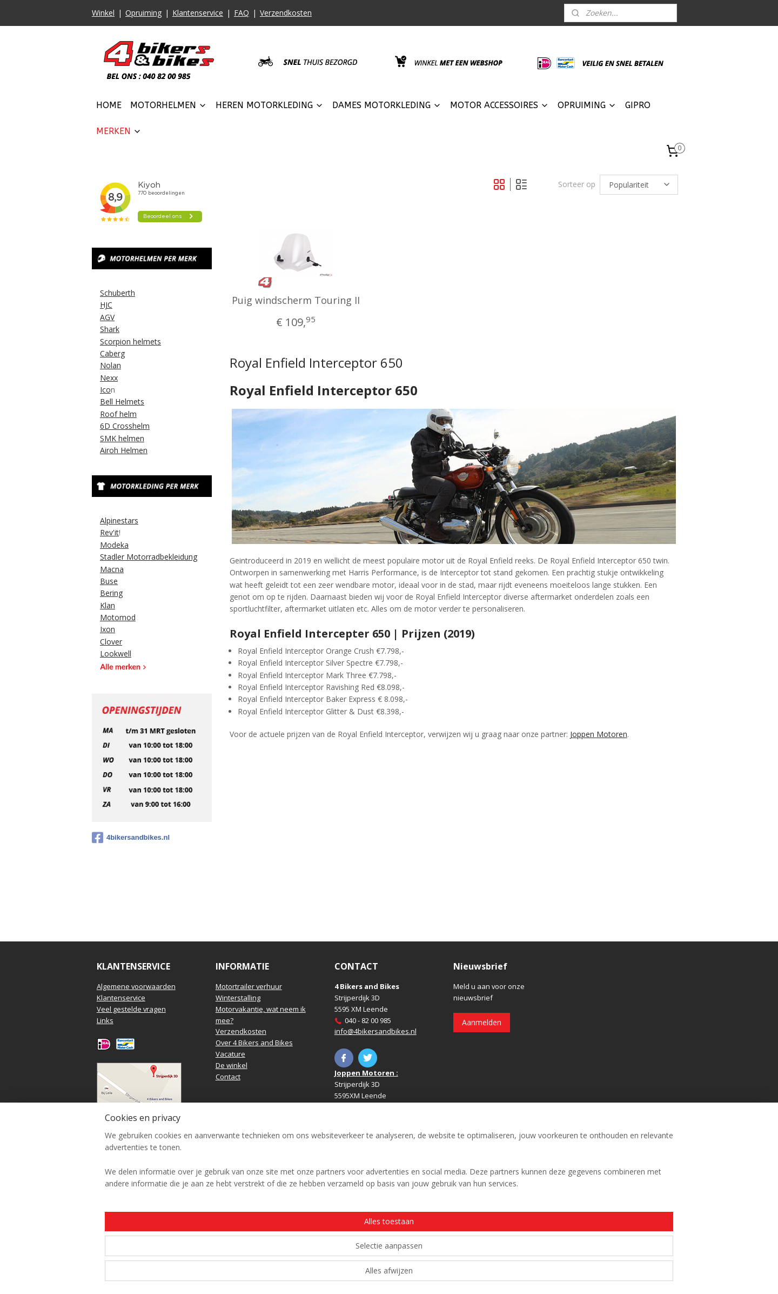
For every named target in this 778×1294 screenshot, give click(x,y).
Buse (109, 581)
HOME (109, 105)
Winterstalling (238, 998)
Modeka (114, 545)
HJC (106, 305)
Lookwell (115, 653)
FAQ (241, 13)
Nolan (110, 365)
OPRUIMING (587, 105)
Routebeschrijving (126, 1114)
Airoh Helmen (123, 450)
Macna (112, 569)
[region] (318, 1251)
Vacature (230, 1054)
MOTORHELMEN (168, 105)
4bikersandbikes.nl (131, 837)
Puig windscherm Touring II (296, 301)
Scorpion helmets (130, 341)
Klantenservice (197, 13)
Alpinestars (119, 520)
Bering (111, 593)
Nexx (109, 378)
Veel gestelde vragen (131, 1009)
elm (130, 414)
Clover (111, 641)
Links (105, 1020)
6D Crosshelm (125, 426)
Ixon (107, 629)
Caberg (112, 353)
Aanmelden (481, 1022)
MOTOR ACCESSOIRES (499, 105)
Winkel (103, 13)
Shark (109, 329)
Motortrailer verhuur (249, 986)
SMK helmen (122, 438)
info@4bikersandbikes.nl (375, 1031)
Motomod (118, 617)
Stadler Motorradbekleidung (148, 557)
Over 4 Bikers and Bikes (254, 1042)
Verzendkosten (286, 13)
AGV (107, 317)
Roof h (112, 414)
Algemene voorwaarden (136, 986)
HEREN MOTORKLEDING (270, 105)
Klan (107, 605)
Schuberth (117, 293)
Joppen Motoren (598, 734)
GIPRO (637, 105)
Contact (228, 1076)
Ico (105, 389)
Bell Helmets (122, 401)
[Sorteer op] (639, 184)
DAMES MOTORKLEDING (386, 105)
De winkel (231, 1065)
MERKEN (119, 131)
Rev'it (109, 532)
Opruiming (143, 13)
